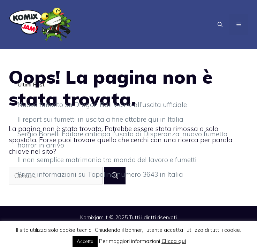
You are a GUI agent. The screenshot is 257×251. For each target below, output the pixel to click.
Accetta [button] (85, 241)
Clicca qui (173, 241)
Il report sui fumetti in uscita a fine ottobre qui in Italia (100, 119)
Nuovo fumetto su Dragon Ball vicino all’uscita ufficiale (102, 104)
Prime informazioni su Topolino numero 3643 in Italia (100, 174)
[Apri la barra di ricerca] (220, 24)
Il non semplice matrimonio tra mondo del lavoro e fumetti (107, 159)
